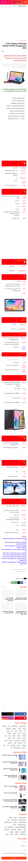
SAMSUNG (18, 578)
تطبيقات (10, 817)
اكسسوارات (23, 832)
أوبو (1, 6)
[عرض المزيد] (9, 582)
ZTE (25, 731)
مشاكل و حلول (22, 820)
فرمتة (15, 817)
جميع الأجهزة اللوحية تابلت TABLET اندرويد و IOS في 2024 (21, 613)
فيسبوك (19, 829)
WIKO (9, 738)
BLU (10, 736)
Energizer (23, 741)
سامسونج (15, 6)
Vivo (9, 726)
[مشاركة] (2, 51)
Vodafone (13, 745)
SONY (14, 733)
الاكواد (14, 825)
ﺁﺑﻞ (5, 827)
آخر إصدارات (7, 829)
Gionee (10, 741)
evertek (10, 743)
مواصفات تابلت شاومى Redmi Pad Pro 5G (7, 612)
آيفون (10, 6)
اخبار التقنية (10, 827)
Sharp (15, 743)
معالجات (17, 832)
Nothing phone (17, 748)
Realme (14, 729)
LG (12, 731)
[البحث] (2, 2)
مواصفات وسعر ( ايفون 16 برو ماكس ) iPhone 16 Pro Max (10, 800)
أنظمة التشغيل (8, 822)
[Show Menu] (26, 2)
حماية (11, 834)
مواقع (11, 832)
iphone (19, 736)
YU (8, 745)
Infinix (20, 731)
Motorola (8, 729)
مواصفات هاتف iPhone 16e (10, 793)
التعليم (16, 834)
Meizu (14, 736)
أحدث (24, 707)
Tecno (8, 731)
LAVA (6, 741)
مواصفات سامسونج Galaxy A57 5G (9, 755)
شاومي (5, 6)
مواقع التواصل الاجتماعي (20, 827)
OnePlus (9, 733)
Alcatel (24, 736)
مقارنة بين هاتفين (22, 825)
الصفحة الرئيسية (23, 40)
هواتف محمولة (22, 817)
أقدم (3, 707)
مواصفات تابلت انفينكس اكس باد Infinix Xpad (8, 599)
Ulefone (20, 743)
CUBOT (24, 748)
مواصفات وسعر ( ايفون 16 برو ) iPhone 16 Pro (9, 807)
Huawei (4, 726)
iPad (14, 738)
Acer (4, 745)
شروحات (14, 822)
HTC (6, 736)
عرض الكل (3, 587)
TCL (25, 743)
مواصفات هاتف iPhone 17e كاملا (10, 786)
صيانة (7, 834)
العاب (24, 829)
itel (11, 748)
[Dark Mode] (5, 2)
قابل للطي (13, 829)
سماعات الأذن (23, 834)
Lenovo (24, 733)
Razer (18, 745)
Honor (19, 729)
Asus (19, 733)
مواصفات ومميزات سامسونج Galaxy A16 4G (10, 769)
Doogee (24, 745)
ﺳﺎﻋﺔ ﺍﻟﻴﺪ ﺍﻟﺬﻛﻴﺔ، (22, 822)
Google (18, 738)
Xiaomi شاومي (22, 726)
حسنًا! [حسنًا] (14, 858)
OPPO (24, 729)
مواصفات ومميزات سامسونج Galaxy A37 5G (10, 762)
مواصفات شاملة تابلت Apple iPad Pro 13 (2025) (21, 598)
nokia (16, 731)
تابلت (18, 40)
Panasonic (17, 741)
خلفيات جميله (14, 820)
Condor (24, 738)
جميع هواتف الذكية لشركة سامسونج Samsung (10, 776)
